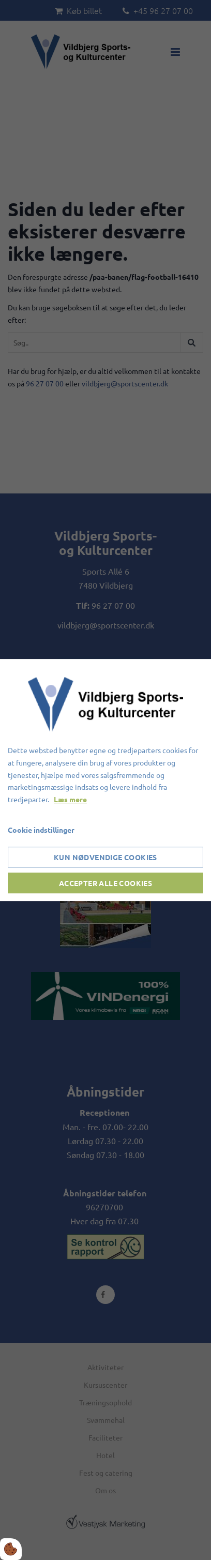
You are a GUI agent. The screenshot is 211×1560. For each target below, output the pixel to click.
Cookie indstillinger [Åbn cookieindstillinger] (41, 829)
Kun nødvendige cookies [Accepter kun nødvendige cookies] (105, 857)
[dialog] (105, 780)
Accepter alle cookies (105, 883)
